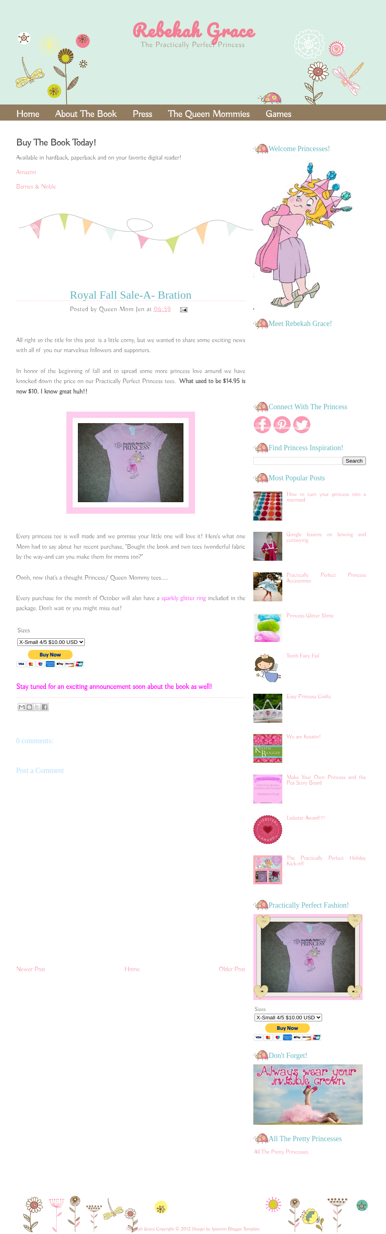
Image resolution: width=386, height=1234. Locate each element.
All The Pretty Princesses (281, 1152)
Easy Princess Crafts (309, 696)
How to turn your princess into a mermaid (326, 497)
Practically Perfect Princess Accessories (326, 578)
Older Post (232, 969)
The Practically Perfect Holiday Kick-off (326, 861)
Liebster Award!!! (306, 818)
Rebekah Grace (193, 30)
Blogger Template (244, 1229)
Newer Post (30, 969)
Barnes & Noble (36, 187)
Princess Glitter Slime (310, 615)
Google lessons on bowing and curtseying (326, 537)
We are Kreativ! (304, 736)
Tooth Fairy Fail (303, 656)
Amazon (26, 172)
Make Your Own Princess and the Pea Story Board (326, 780)
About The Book (85, 114)
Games (279, 114)
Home (27, 114)
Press (142, 114)
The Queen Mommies (208, 114)
